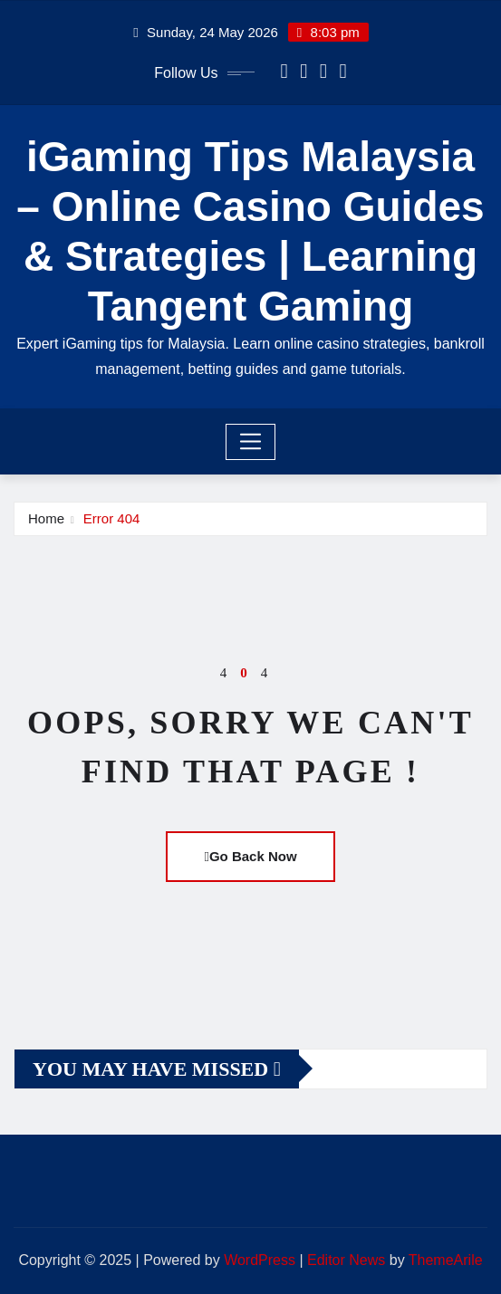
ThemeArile (446, 1260)
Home (46, 518)
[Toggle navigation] (250, 442)
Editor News (346, 1260)
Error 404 (111, 518)
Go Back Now (250, 856)
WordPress (259, 1260)
